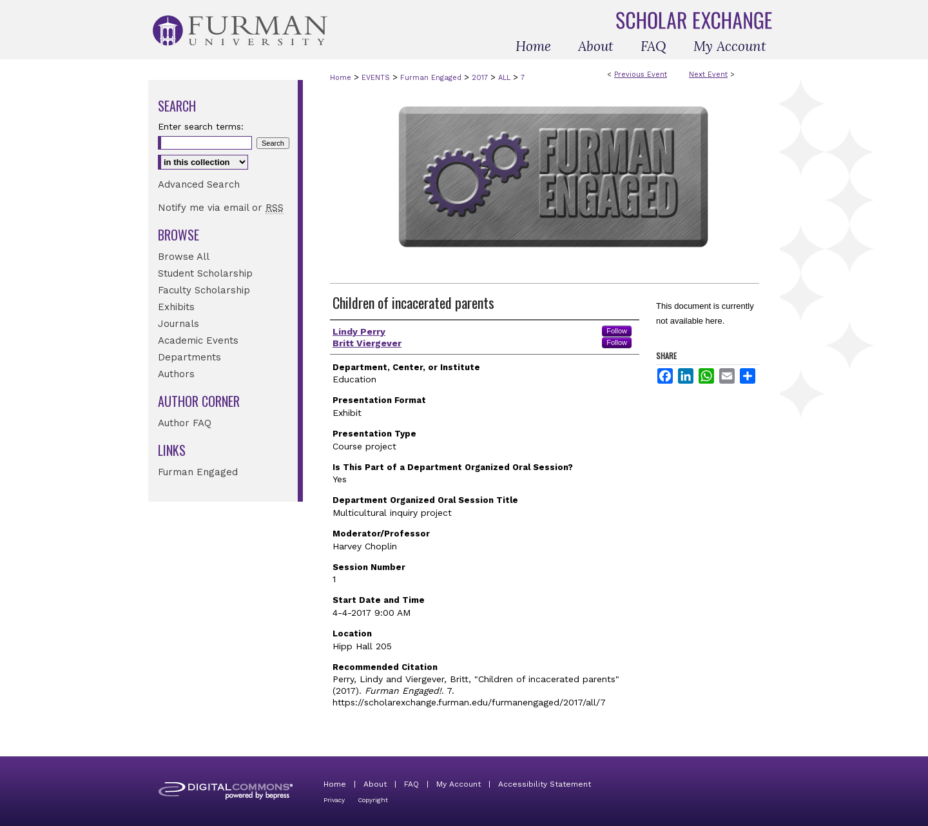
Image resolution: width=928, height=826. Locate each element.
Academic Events (198, 340)
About (375, 784)
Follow (616, 331)
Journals (178, 323)
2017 (481, 78)
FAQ (411, 784)
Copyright (373, 799)
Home (340, 78)
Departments (189, 357)
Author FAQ (184, 423)
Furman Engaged (432, 78)
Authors (176, 374)
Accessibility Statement (544, 784)
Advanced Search (199, 184)
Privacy (334, 799)
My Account (458, 784)
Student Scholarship (205, 273)
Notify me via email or (221, 207)
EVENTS (377, 78)
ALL (505, 78)
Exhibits (176, 307)
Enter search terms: (201, 126)
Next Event (708, 74)
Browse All (183, 256)
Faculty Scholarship (204, 290)
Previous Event (640, 74)
